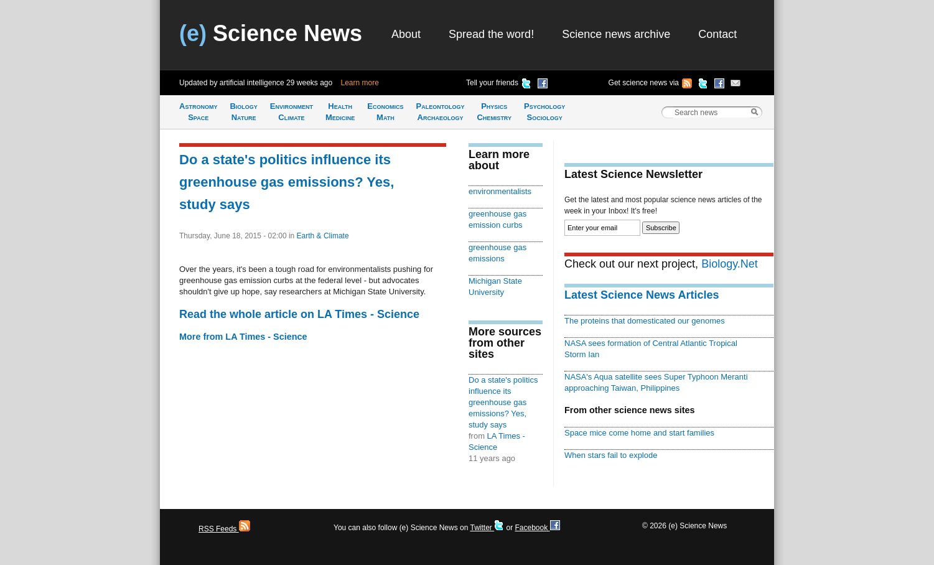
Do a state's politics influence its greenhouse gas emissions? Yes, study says (286, 182)
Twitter (487, 527)
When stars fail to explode (610, 455)
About (406, 34)
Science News (270, 33)
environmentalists (500, 191)
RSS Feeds (224, 529)
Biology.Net (729, 264)
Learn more (360, 82)
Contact (717, 34)
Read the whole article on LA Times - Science (299, 314)
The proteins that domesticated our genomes (644, 320)
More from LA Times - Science (243, 337)
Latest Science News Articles (641, 295)
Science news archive (616, 34)
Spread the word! (491, 34)
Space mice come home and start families (639, 432)
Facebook (537, 527)
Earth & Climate (323, 235)
